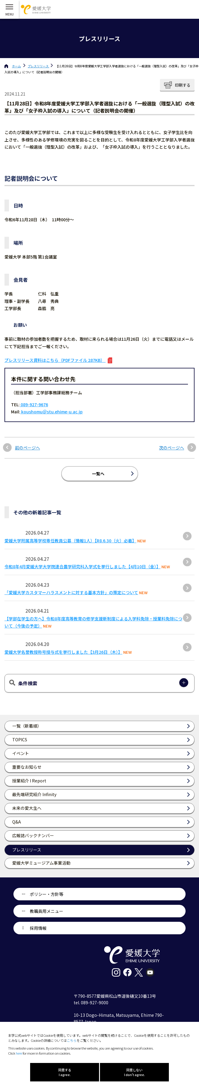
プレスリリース (38, 66)
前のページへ (27, 448)
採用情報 (38, 928)
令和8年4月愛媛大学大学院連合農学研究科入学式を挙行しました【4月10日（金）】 (82, 566)
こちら (72, 1040)
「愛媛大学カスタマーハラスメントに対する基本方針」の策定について (71, 592)
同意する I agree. (64, 1072)
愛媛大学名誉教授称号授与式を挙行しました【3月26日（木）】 (63, 652)
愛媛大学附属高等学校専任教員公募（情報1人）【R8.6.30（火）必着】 (70, 541)
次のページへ (171, 448)
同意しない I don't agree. (134, 1072)
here (19, 1053)
